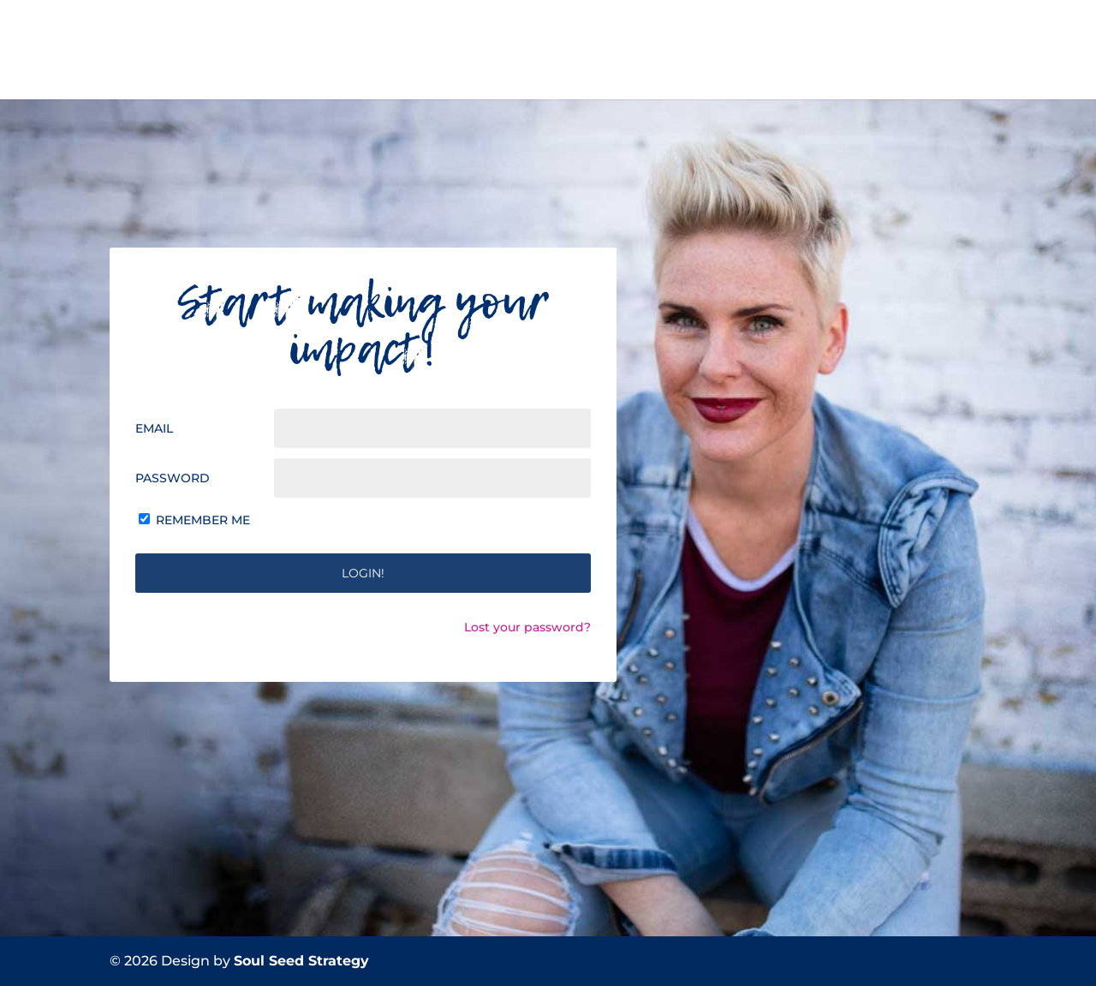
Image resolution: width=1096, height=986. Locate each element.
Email (154, 428)
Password (172, 478)
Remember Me (203, 520)
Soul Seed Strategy (301, 961)
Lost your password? (527, 627)
